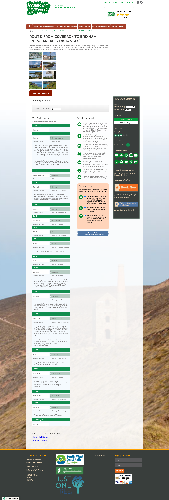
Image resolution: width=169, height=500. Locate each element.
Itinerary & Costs (41, 93)
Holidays (36, 31)
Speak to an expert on (65, 6)
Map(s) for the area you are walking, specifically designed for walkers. (96, 209)
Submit (119, 471)
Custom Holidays (46, 31)
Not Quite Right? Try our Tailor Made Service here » (93, 233)
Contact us (129, 2)
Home (30, 31)
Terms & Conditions (99, 455)
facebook (138, 2)
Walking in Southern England (44, 26)
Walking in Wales (84, 26)
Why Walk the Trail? (118, 26)
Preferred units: (119, 110)
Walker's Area (118, 2)
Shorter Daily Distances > (40, 437)
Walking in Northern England (66, 26)
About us (107, 2)
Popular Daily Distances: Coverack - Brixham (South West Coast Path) (73, 31)
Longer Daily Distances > (40, 440)
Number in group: (42, 109)
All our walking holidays (101, 26)
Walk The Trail (38, 8)
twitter (141, 2)
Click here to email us (33, 466)
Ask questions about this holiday (124, 210)
